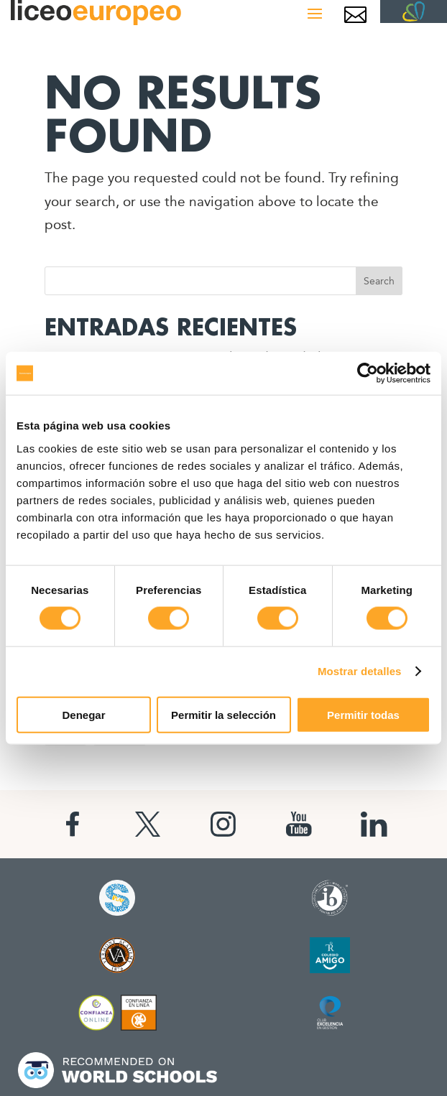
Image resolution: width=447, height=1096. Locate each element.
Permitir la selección (223, 714)
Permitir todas (363, 714)
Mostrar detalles (360, 671)
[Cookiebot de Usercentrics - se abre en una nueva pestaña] (367, 373)
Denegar (83, 714)
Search (379, 281)
